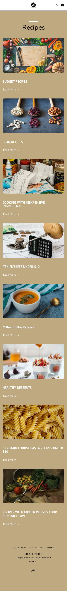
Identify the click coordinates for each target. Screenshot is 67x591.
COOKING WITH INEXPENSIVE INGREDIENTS (24, 204)
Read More (11, 89)
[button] (4, 5)
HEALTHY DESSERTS (17, 387)
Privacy (32, 561)
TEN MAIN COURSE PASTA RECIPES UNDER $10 (33, 450)
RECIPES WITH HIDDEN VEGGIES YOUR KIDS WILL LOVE (30, 514)
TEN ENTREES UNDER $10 (21, 267)
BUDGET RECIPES (15, 81)
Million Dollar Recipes (18, 327)
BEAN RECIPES (13, 142)
